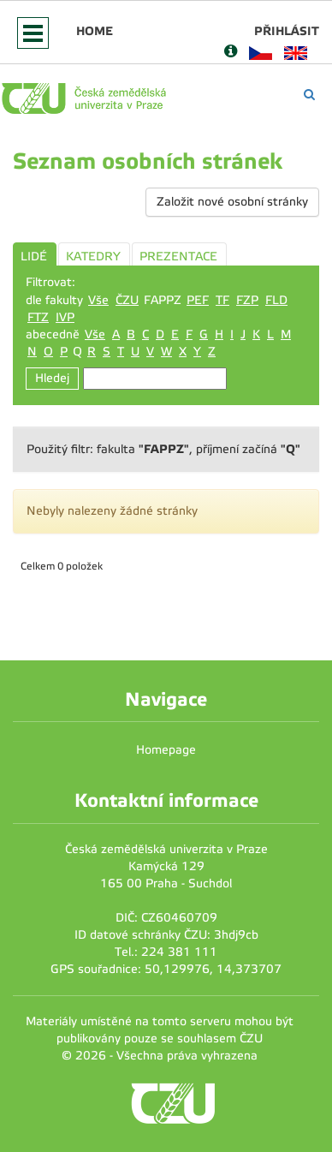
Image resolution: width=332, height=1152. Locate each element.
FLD (276, 300)
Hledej (52, 378)
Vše (98, 300)
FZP (247, 300)
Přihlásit (286, 31)
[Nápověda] (230, 52)
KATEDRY (93, 256)
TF (222, 300)
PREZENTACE (178, 256)
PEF (198, 300)
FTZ (38, 317)
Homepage (166, 749)
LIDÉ (34, 256)
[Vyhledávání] (309, 94)
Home (94, 31)
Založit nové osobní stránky (232, 201)
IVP (65, 317)
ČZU (127, 300)
